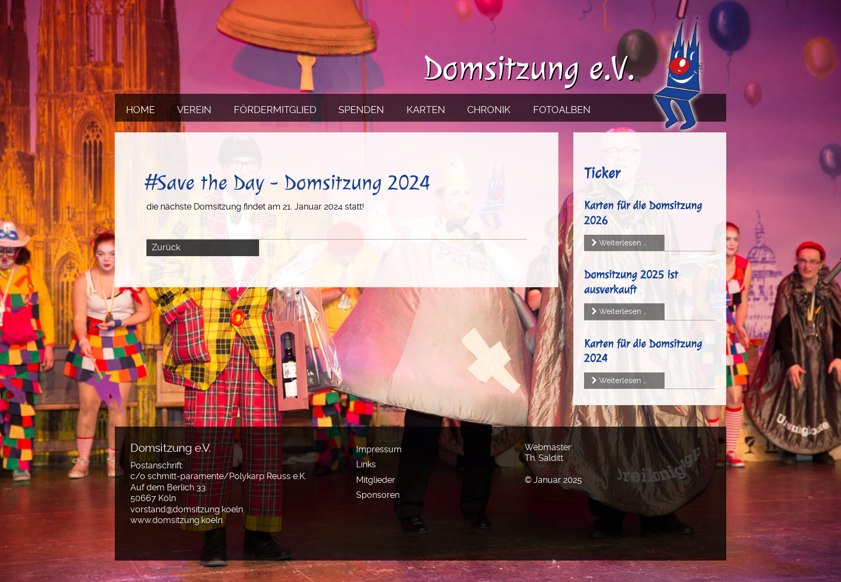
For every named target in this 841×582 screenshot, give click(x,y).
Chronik (489, 109)
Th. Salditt (544, 458)
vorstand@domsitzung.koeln (186, 509)
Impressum (379, 449)
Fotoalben (562, 109)
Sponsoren (378, 495)
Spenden (361, 109)
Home (140, 109)
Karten (426, 109)
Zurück (166, 247)
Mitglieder (375, 480)
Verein (194, 109)
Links (366, 464)
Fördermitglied (275, 109)
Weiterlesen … (622, 242)
